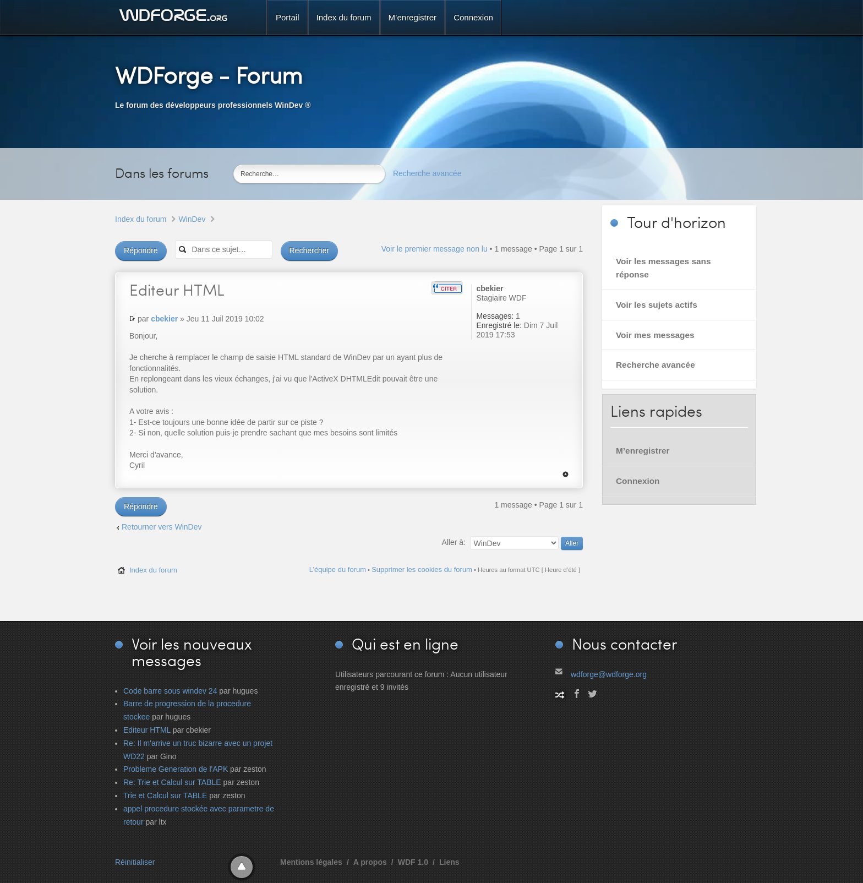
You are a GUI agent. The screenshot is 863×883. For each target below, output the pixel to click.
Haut (565, 474)
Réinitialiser (135, 862)
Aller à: (453, 542)
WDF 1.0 (413, 862)
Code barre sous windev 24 (170, 690)
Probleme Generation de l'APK (175, 769)
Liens (449, 862)
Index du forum (140, 219)
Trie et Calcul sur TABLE (165, 795)
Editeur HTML (147, 730)
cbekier (164, 318)
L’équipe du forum (337, 569)
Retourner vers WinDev (162, 526)
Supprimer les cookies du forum (422, 569)
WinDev (191, 219)
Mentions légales (311, 862)
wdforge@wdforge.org (609, 674)
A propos (370, 862)
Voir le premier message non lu (434, 248)
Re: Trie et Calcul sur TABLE (172, 782)
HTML (177, 289)
